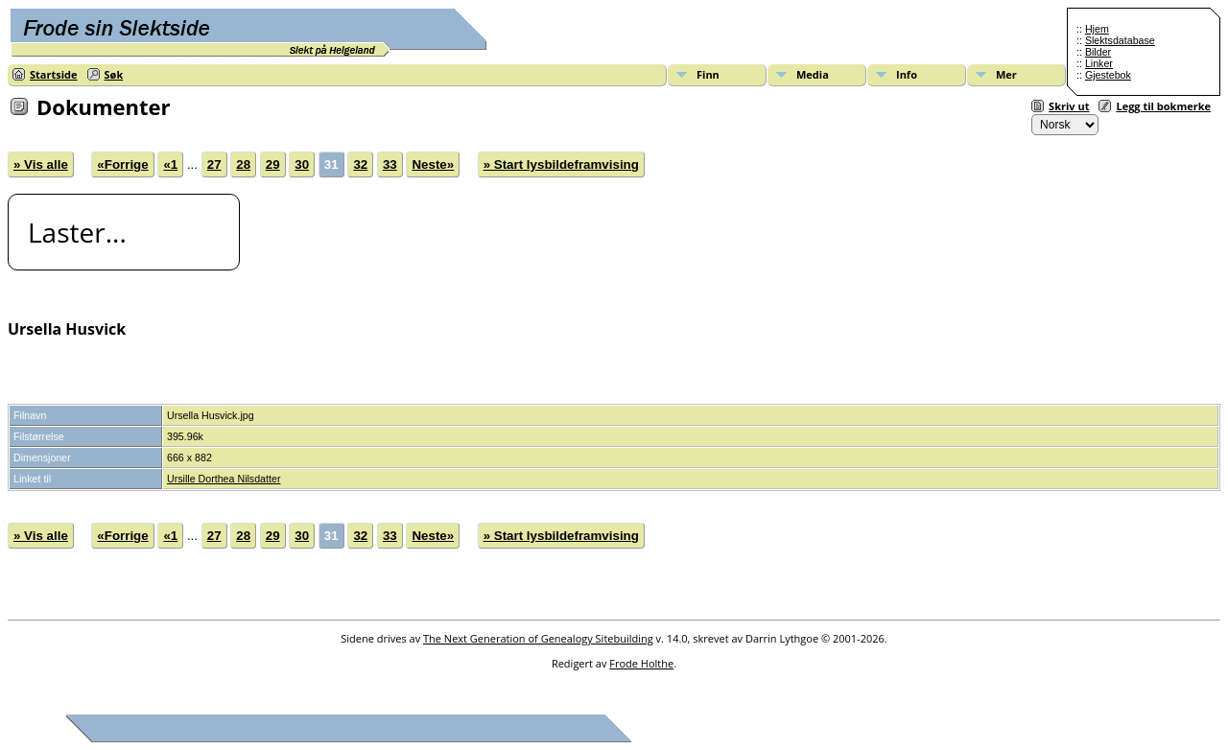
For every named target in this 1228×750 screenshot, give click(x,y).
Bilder (1098, 52)
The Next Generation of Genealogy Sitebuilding (538, 638)
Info (906, 74)
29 (273, 164)
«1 (170, 164)
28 (243, 164)
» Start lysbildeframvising (561, 164)
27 (214, 164)
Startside (54, 74)
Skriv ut (1069, 106)
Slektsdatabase (1120, 40)
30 (302, 164)
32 (360, 164)
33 (390, 164)
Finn (708, 74)
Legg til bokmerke (1163, 106)
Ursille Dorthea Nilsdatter (223, 478)
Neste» (433, 164)
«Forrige (122, 164)
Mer (1006, 74)
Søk (114, 74)
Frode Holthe (641, 663)
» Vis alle (40, 164)
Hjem (1097, 29)
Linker (1099, 63)
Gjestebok (1108, 75)
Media (812, 74)
